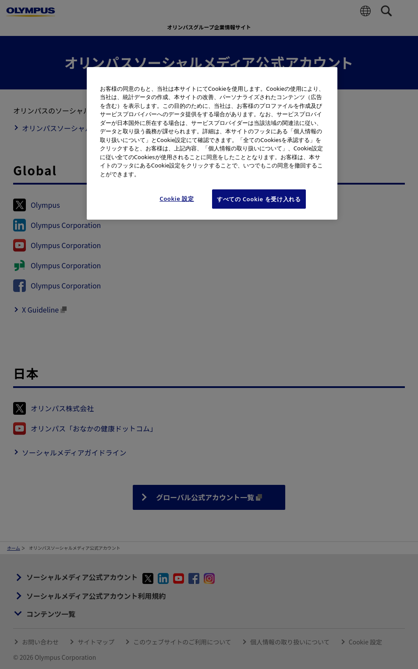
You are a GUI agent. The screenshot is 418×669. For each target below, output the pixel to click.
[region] (212, 143)
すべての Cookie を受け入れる (259, 199)
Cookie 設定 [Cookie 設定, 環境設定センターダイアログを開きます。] (176, 199)
